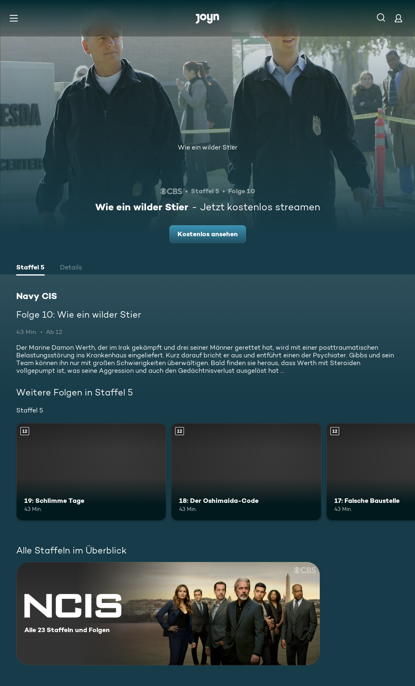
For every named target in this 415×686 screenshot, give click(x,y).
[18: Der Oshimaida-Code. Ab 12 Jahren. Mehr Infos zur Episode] (246, 472)
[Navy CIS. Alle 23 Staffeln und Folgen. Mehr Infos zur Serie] (168, 613)
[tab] (30, 268)
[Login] (398, 18)
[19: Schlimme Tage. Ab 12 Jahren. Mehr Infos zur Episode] (91, 472)
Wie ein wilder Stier (207, 147)
